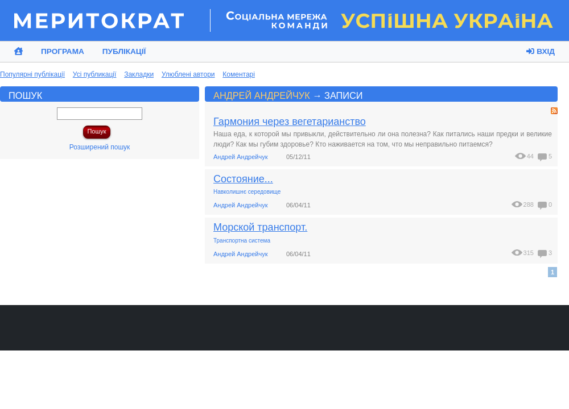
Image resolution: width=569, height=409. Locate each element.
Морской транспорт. (260, 227)
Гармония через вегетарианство (289, 121)
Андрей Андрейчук (261, 95)
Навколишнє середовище (247, 192)
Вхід (540, 51)
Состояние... (243, 179)
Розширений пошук (99, 147)
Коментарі (238, 74)
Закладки (139, 74)
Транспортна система (241, 240)
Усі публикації (95, 74)
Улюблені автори (188, 74)
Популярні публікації (32, 74)
